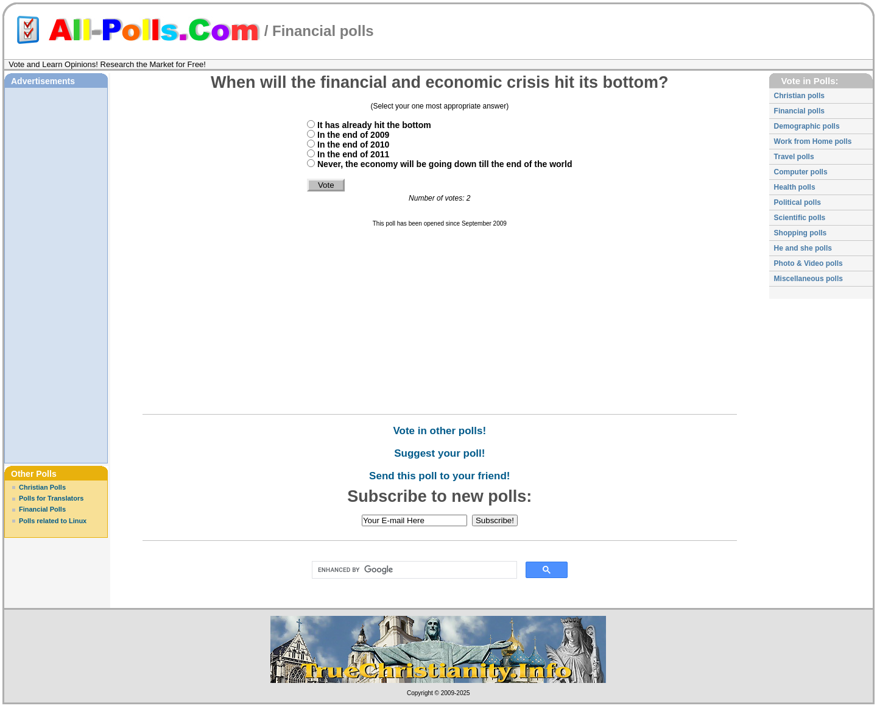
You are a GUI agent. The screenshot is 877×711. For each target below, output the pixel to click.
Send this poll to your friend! (439, 476)
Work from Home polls (813, 141)
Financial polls (323, 31)
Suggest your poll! (439, 453)
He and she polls (803, 248)
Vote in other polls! (439, 431)
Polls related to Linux (52, 520)
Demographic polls (807, 126)
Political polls (797, 202)
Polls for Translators (51, 498)
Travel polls (794, 156)
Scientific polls (800, 217)
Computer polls (801, 172)
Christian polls (799, 95)
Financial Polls (42, 509)
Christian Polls (42, 487)
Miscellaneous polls (808, 278)
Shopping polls (800, 233)
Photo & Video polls (808, 263)
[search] (412, 570)
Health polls (794, 187)
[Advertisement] (56, 274)
